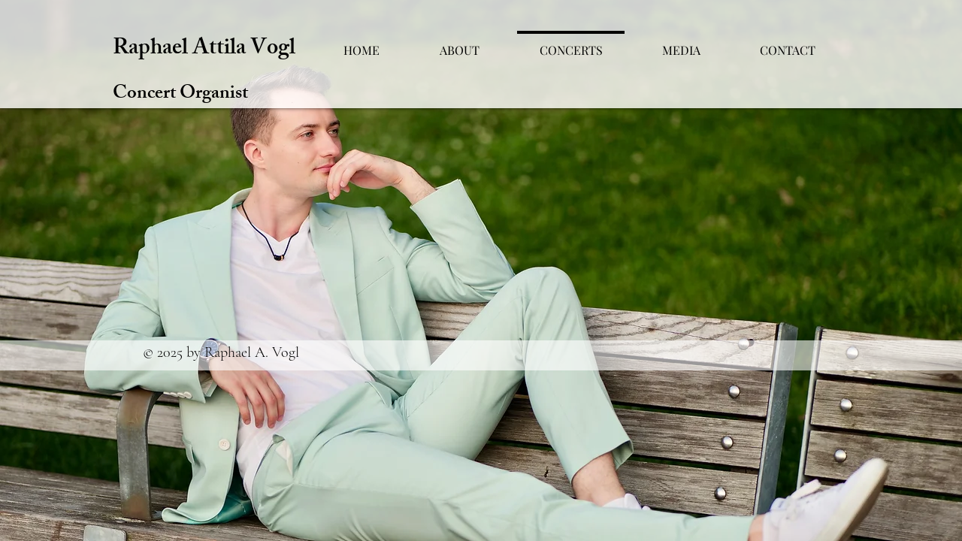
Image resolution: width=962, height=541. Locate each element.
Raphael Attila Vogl (204, 49)
